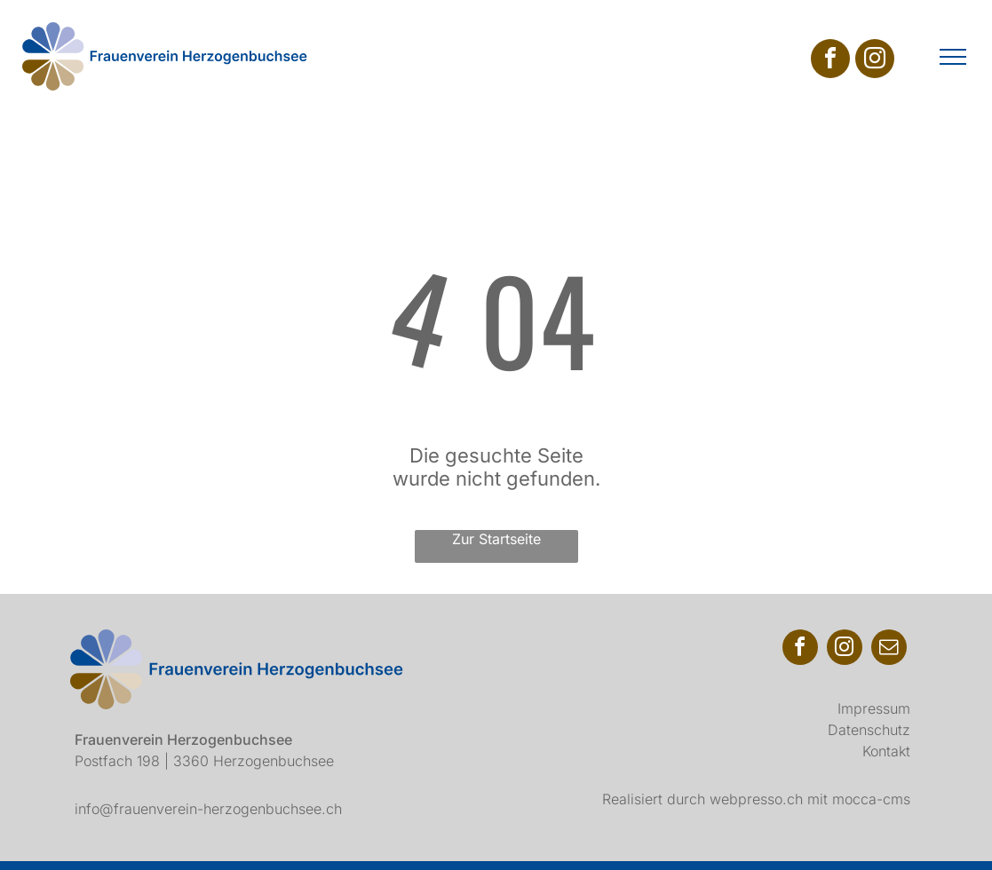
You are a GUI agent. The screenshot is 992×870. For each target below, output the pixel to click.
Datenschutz (869, 730)
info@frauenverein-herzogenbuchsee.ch (208, 809)
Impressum (873, 708)
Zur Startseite (496, 539)
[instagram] (874, 61)
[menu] (953, 57)
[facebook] (830, 61)
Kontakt (886, 751)
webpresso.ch (756, 799)
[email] (889, 649)
